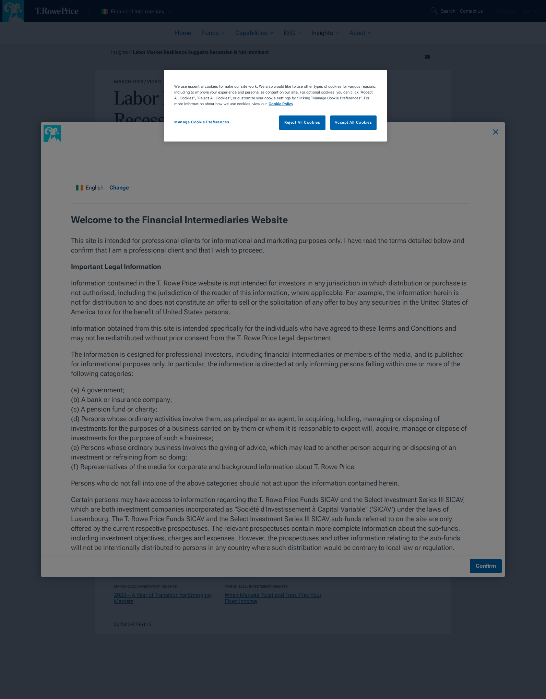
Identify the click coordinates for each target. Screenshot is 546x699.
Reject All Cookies (302, 122)
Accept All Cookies (353, 122)
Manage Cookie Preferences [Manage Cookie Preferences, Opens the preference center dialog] (201, 122)
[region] (275, 106)
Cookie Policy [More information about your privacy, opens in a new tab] (281, 103)
